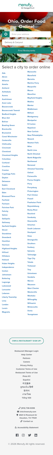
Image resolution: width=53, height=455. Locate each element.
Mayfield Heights (34, 98)
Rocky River (32, 210)
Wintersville (32, 307)
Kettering (6, 278)
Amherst (5, 88)
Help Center (26, 354)
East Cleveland (8, 189)
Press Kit (26, 376)
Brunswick (6, 133)
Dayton (5, 178)
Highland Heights (9, 248)
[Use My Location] (6, 34)
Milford (30, 113)
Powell (30, 199)
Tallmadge (31, 255)
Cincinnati (6, 148)
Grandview (6, 233)
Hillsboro (6, 256)
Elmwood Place (8, 196)
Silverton (31, 225)
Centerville (6, 140)
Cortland (5, 163)
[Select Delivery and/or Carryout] (26, 42)
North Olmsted (33, 154)
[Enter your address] (30, 34)
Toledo (30, 262)
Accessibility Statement (27, 427)
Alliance (5, 80)
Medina (30, 102)
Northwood (32, 161)
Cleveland (6, 151)
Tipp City (31, 258)
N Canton (31, 124)
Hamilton (6, 241)
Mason (30, 90)
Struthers (31, 243)
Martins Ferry (33, 83)
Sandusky (31, 217)
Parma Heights (33, 180)
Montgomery (32, 116)
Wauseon (31, 284)
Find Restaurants (26, 50)
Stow (29, 236)
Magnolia (6, 312)
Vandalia (31, 277)
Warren (30, 281)
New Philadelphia (35, 135)
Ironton (5, 271)
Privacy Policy (26, 365)
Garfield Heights (9, 226)
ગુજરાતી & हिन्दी (26, 387)
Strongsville (32, 240)
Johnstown (6, 275)
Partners (26, 358)
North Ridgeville (34, 158)
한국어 (27, 390)
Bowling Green (8, 125)
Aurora (5, 95)
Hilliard (5, 252)
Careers (26, 362)
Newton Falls (33, 143)
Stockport (31, 232)
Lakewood (6, 286)
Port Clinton (32, 195)
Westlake (31, 296)
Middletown (32, 109)
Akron (4, 77)
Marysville (31, 87)
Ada (3, 73)
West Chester (33, 288)
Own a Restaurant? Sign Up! (26, 341)
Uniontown (32, 273)
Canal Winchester (9, 136)
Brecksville (7, 129)
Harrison (5, 245)
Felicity (5, 211)
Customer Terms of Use (26, 369)
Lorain (4, 308)
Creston (5, 170)
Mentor (30, 105)
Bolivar (5, 122)
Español (26, 380)
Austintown (7, 99)
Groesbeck (6, 237)
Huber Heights (8, 263)
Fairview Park (8, 207)
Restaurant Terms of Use (27, 372)
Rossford (31, 214)
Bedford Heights (9, 114)
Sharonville (32, 221)
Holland (5, 260)
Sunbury (30, 247)
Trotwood (31, 266)
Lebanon (5, 293)
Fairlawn (5, 204)
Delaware (6, 181)
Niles (29, 146)
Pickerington (32, 191)
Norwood (31, 165)
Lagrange (6, 282)
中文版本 (26, 383)
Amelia (5, 84)
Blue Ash (6, 118)
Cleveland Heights (10, 155)
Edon (4, 192)
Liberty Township (9, 297)
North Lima (32, 150)
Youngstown (32, 314)
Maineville (31, 72)
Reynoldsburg (33, 206)
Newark (30, 139)
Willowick (31, 303)
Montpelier (32, 120)
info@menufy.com (26, 411)
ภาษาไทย (26, 394)
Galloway (6, 222)
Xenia (29, 311)
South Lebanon (33, 228)
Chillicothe (6, 144)
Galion (5, 215)
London (5, 304)
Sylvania (31, 251)
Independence (8, 267)
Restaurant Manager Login (27, 351)
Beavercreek (7, 107)
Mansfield (31, 75)
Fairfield (5, 200)
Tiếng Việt (26, 398)
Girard (4, 230)
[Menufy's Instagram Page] (23, 435)
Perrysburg (32, 187)
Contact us (26, 421)
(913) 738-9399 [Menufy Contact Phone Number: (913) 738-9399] (26, 408)
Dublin (5, 185)
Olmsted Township (35, 169)
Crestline (6, 166)
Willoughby (32, 299)
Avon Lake (6, 103)
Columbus (6, 159)
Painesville (32, 176)
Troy (29, 269)
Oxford (30, 172)
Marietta (31, 79)
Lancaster (6, 289)
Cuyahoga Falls (8, 174)
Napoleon (31, 128)
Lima (4, 301)
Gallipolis (6, 219)
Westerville (32, 292)
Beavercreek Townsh (11, 110)
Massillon (31, 94)
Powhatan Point (34, 202)
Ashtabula (6, 92)
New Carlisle (32, 131)
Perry (29, 184)
